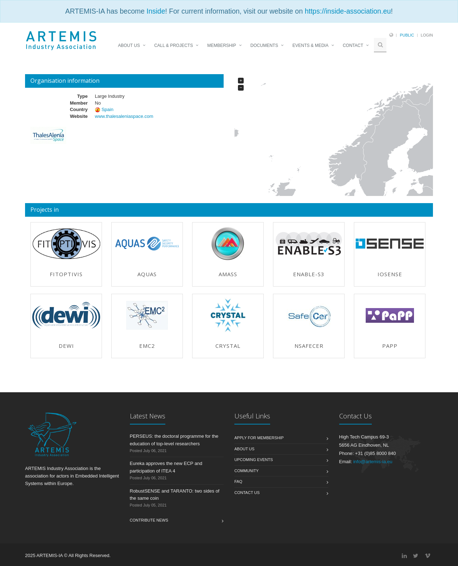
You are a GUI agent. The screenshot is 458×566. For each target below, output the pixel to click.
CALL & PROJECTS (173, 45)
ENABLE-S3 (309, 274)
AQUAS (147, 274)
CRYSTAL (227, 345)
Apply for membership (259, 438)
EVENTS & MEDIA (310, 45)
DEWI (66, 345)
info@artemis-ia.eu (372, 461)
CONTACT (353, 45)
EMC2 (147, 345)
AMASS (228, 274)
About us (244, 449)
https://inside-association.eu (348, 11)
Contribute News (149, 520)
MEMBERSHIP (221, 45)
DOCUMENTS (264, 45)
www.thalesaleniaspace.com (124, 116)
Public (407, 35)
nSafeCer (308, 345)
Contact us (247, 492)
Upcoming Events (253, 459)
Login (427, 35)
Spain (107, 109)
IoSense (389, 274)
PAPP (390, 345)
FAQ (238, 481)
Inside (155, 11)
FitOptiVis (66, 274)
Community (246, 471)
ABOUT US (129, 45)
